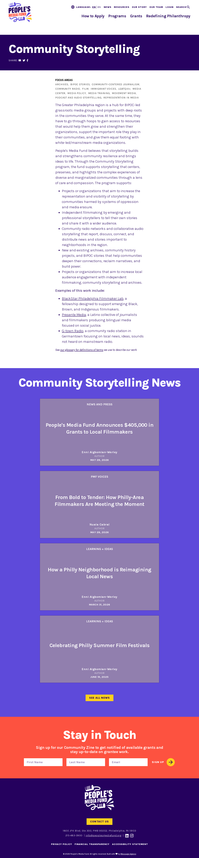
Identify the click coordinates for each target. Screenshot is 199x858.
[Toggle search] (183, 7)
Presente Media (74, 315)
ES (99, 7)
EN (94, 7)
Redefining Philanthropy (168, 16)
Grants (136, 16)
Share (13, 60)
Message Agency (128, 854)
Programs (117, 16)
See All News (99, 697)
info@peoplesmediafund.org (103, 835)
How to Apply (92, 16)
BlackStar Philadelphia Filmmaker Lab (92, 298)
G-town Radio (72, 331)
